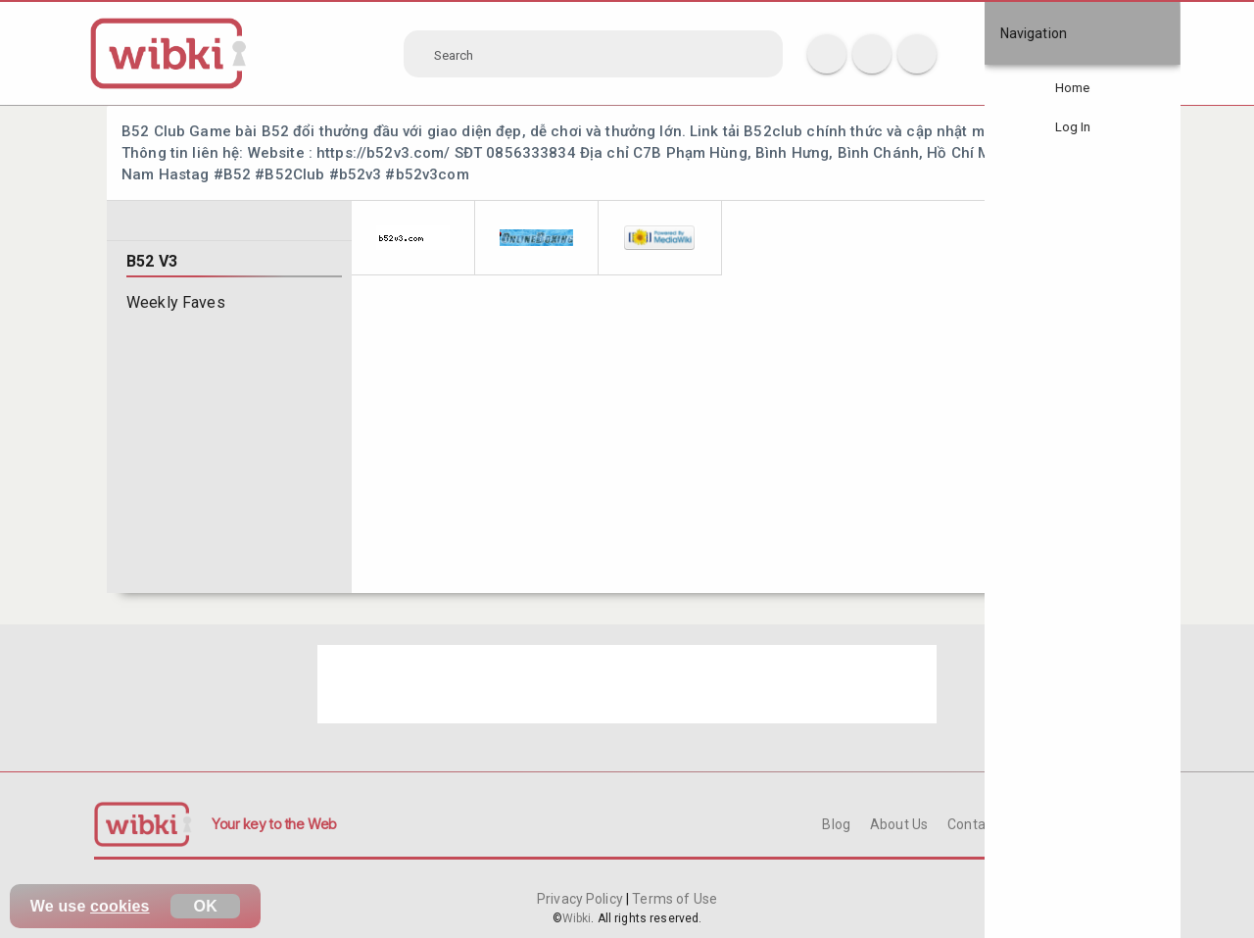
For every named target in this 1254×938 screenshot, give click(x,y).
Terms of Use (673, 899)
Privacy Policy (581, 899)
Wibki (577, 918)
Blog (836, 824)
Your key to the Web (274, 823)
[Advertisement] (627, 684)
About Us (899, 824)
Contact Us (981, 824)
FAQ (1049, 824)
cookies (120, 906)
